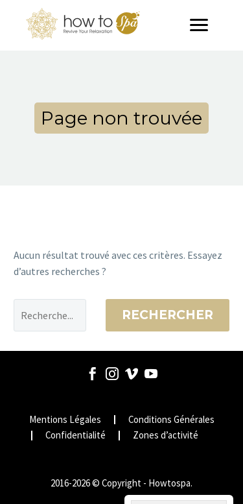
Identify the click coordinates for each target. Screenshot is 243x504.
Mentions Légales (65, 420)
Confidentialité (75, 435)
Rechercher (167, 314)
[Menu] (203, 25)
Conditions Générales (171, 420)
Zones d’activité (165, 435)
